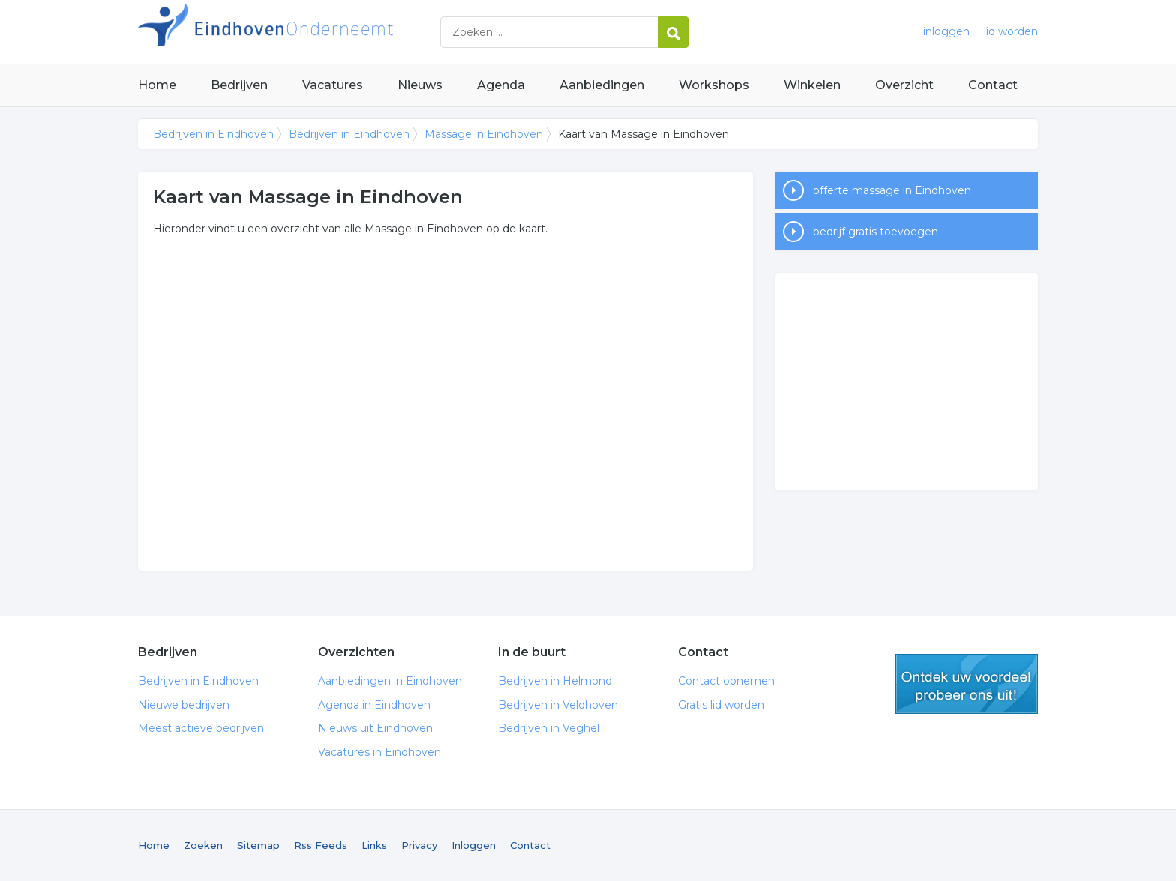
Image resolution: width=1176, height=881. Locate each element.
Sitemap (258, 845)
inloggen (946, 31)
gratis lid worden (967, 684)
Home (157, 85)
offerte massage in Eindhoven (892, 190)
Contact (993, 85)
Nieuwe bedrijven (184, 705)
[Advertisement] (906, 381)
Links (374, 845)
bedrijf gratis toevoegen (875, 231)
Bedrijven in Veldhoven (558, 705)
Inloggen (474, 845)
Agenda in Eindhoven (374, 705)
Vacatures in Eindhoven (379, 752)
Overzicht (904, 85)
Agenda (501, 85)
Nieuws (420, 85)
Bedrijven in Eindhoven (325, 32)
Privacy (419, 845)
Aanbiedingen (602, 85)
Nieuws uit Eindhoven (375, 728)
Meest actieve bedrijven (201, 728)
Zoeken (203, 845)
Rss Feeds (320, 845)
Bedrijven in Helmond (555, 681)
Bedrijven (239, 85)
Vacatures (332, 85)
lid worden (1011, 31)
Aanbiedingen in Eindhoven (390, 681)
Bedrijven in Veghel (548, 728)
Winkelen (812, 85)
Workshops (714, 85)
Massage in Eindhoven (483, 134)
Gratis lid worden (721, 705)
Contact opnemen (726, 681)
